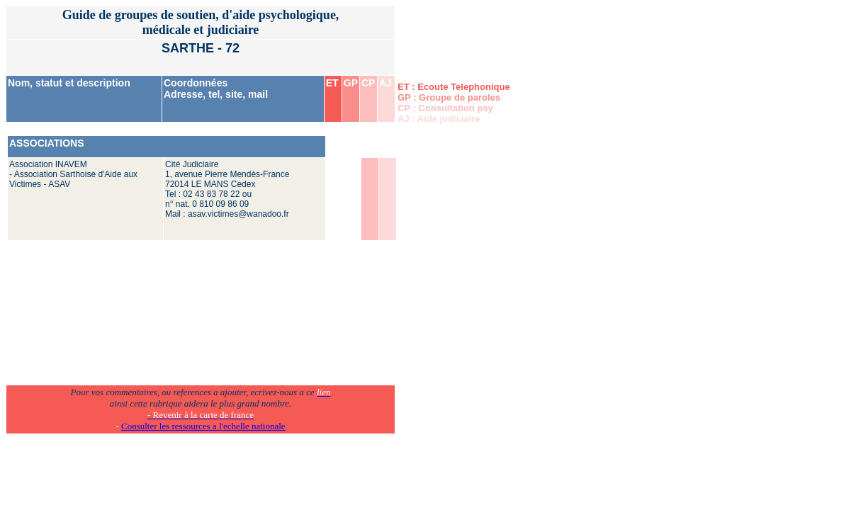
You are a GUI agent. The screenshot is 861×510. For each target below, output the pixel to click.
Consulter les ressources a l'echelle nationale (203, 426)
